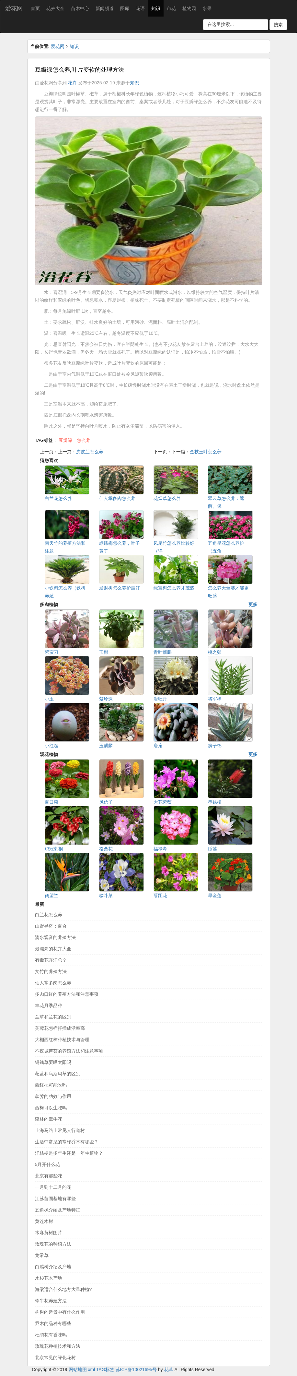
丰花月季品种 (48, 1005)
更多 (252, 604)
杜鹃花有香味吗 (51, 1334)
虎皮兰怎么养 (89, 451)
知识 (155, 8)
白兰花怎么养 (48, 914)
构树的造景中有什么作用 (60, 1312)
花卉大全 (55, 8)
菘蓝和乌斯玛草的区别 (57, 1073)
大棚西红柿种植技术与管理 (62, 1039)
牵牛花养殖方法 (51, 1300)
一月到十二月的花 (53, 1187)
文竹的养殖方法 (51, 971)
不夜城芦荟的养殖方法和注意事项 (69, 1050)
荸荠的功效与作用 (53, 1096)
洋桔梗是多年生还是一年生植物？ (69, 1153)
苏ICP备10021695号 (136, 1369)
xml (91, 1369)
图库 (124, 8)
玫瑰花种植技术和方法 (57, 1346)
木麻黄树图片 (48, 1232)
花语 (140, 8)
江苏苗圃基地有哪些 (55, 1198)
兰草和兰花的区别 (53, 1016)
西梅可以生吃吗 (51, 1107)
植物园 (189, 8)
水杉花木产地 (48, 1278)
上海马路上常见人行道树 (60, 1130)
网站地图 (78, 1369)
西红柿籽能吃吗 (51, 1085)
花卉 (72, 82)
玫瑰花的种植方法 (53, 1244)
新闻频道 (105, 8)
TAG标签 (105, 1369)
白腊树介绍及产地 (53, 1266)
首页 (35, 8)
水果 (206, 8)
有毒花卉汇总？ (51, 960)
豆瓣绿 (65, 440)
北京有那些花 (48, 1175)
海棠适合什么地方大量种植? (63, 1289)
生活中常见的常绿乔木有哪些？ (66, 1141)
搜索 (278, 24)
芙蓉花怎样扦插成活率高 (60, 1028)
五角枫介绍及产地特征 (57, 1209)
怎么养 (83, 440)
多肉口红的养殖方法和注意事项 (66, 994)
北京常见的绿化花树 (55, 1357)
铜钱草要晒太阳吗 (53, 1062)
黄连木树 (44, 1221)
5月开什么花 (47, 1164)
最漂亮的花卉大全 (53, 948)
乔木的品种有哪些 (53, 1323)
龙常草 (42, 1255)
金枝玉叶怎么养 (206, 451)
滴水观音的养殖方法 (55, 937)
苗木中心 (80, 8)
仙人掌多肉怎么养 (53, 982)
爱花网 (14, 8)
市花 (171, 8)
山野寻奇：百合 (51, 926)
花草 (168, 1369)
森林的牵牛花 (48, 1119)
